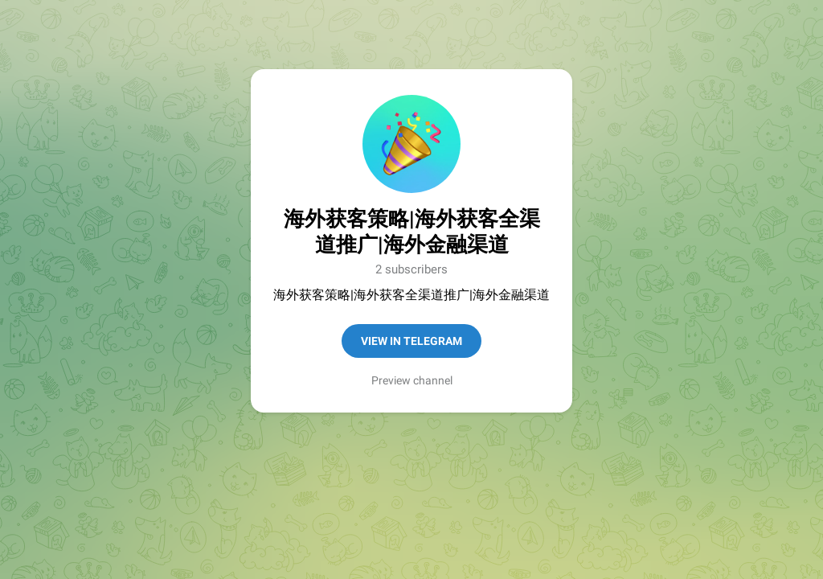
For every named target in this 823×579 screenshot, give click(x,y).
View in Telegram (411, 341)
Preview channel (411, 380)
